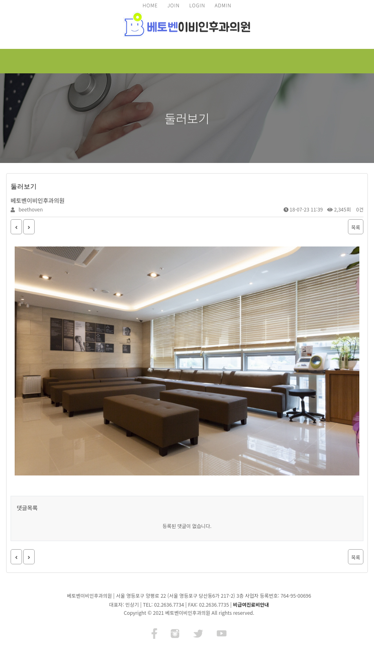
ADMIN (223, 5)
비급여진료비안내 (251, 604)
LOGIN (197, 5)
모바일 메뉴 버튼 (353, 61)
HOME (150, 5)
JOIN (173, 5)
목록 (355, 227)
